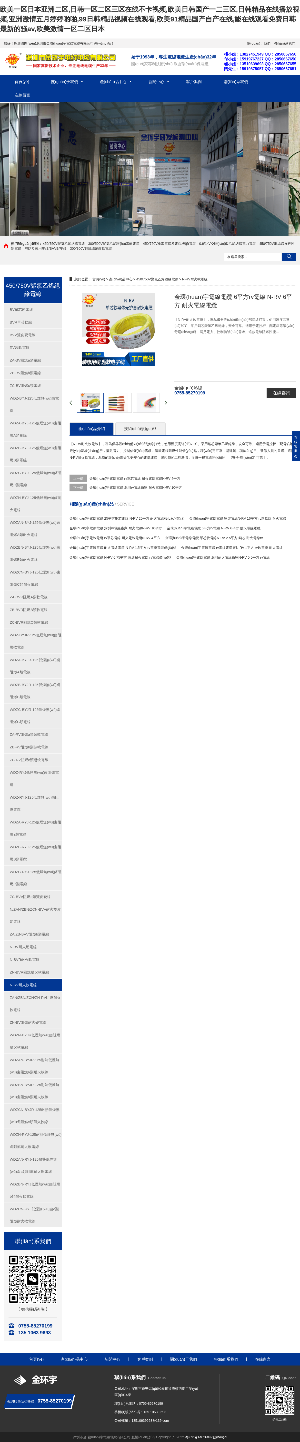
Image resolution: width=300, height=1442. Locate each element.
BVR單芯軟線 (21, 322)
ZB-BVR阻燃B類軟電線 (29, 610)
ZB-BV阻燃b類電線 (25, 373)
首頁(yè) (22, 82)
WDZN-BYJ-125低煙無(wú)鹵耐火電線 (35, 504)
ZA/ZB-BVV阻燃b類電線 (29, 934)
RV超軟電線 (20, 347)
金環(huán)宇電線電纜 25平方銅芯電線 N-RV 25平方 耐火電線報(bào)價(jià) (127, 518)
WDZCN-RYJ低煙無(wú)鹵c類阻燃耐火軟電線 (34, 1215)
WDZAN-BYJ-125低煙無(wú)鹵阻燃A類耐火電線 (35, 528)
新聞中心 (156, 82)
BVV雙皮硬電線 (22, 335)
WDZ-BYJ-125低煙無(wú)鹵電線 (34, 404)
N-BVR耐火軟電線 (25, 959)
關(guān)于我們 (258, 43)
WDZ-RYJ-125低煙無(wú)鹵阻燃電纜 (34, 803)
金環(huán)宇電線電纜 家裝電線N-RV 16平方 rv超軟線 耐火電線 (237, 518)
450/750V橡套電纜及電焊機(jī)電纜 (169, 244)
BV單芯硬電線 (21, 309)
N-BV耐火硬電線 (23, 947)
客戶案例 (194, 82)
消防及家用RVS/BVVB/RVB (46, 248)
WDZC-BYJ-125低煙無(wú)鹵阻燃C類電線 (35, 479)
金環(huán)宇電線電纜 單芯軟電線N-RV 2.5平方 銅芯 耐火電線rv (214, 538)
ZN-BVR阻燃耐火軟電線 (29, 972)
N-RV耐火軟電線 (23, 985)
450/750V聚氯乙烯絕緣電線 (64, 244)
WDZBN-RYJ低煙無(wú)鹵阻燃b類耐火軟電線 (35, 1190)
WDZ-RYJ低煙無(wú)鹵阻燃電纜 (34, 778)
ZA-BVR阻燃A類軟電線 (29, 597)
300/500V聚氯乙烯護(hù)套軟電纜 (114, 244)
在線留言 (22, 95)
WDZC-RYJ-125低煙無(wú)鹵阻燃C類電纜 (35, 878)
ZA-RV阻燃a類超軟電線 (29, 734)
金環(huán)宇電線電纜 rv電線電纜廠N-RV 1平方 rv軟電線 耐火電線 (231, 548)
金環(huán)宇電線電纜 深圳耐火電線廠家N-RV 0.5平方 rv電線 (223, 557)
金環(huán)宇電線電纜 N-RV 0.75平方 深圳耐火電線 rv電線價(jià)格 (120, 557)
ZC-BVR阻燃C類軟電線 (29, 622)
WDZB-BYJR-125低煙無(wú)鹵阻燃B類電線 (35, 691)
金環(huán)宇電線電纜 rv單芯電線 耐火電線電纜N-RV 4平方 (135, 478)
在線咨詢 (281, 393)
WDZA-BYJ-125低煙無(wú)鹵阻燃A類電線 (35, 429)
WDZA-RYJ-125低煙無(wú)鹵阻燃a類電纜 (35, 828)
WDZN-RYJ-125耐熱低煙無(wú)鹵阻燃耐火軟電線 (35, 1140)
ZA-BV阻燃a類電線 (25, 360)
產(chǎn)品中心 (113, 82)
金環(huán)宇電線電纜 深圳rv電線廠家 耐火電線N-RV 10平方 (136, 487)
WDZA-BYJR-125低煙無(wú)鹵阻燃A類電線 (35, 666)
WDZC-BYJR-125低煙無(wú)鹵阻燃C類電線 (35, 715)
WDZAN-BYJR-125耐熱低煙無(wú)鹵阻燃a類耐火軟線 (34, 1066)
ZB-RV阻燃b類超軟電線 (29, 747)
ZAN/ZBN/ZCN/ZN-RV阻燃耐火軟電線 (35, 1003)
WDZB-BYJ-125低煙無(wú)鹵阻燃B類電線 (35, 454)
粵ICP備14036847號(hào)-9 (206, 1437)
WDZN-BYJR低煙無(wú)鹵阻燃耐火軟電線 (35, 1041)
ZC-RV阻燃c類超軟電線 (29, 760)
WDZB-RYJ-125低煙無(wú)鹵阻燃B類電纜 (35, 853)
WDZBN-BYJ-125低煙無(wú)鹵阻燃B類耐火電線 (35, 553)
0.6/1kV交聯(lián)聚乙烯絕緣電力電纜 (227, 244)
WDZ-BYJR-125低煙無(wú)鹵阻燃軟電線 (35, 641)
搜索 (289, 257)
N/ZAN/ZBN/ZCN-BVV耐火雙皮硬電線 (35, 915)
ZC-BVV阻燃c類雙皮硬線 (30, 897)
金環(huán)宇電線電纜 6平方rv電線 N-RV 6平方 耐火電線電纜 (213, 528)
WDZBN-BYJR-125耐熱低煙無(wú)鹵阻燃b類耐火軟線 (34, 1091)
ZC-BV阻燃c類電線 (25, 385)
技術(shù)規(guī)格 (140, 429)
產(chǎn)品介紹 (91, 429)
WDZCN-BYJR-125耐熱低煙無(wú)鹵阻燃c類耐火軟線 (35, 1116)
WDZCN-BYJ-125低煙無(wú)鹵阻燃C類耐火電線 (35, 578)
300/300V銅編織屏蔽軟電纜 (91, 248)
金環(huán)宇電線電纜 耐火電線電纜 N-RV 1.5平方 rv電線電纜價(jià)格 (123, 548)
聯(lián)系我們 (284, 43)
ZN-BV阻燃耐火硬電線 (28, 1022)
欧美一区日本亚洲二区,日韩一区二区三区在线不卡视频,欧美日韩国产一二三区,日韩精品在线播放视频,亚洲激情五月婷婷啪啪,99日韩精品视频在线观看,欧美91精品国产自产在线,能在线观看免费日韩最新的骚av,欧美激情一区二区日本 (149, 19)
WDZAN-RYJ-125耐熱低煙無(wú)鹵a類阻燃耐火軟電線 (33, 1165)
